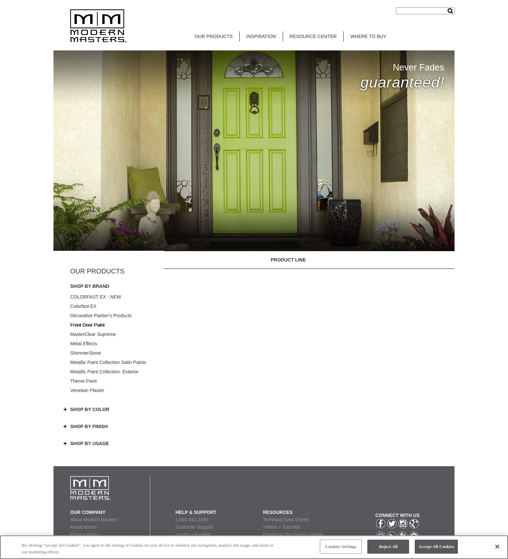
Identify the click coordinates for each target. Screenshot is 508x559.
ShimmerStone (85, 353)
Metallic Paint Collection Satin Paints (108, 362)
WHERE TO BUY (368, 36)
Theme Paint (83, 381)
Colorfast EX (83, 306)
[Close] (497, 546)
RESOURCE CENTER (313, 36)
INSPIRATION (261, 36)
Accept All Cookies (436, 546)
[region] (254, 547)
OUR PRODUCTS (214, 36)
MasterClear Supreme (93, 334)
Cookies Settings (340, 546)
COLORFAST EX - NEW (95, 297)
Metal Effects (83, 343)
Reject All (388, 546)
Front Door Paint (87, 325)
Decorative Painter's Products (101, 315)
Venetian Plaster (87, 390)
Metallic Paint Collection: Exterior (104, 371)
